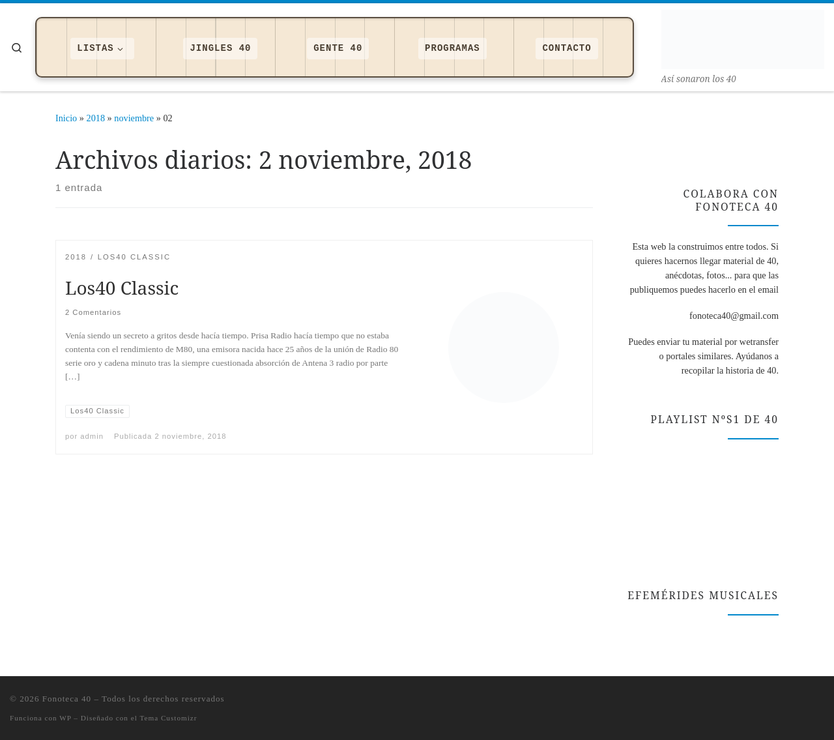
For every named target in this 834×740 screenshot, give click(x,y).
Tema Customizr (168, 718)
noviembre (134, 118)
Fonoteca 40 (66, 698)
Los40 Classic (122, 287)
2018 (96, 118)
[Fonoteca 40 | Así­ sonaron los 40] (742, 37)
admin (92, 436)
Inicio (66, 118)
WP (65, 718)
